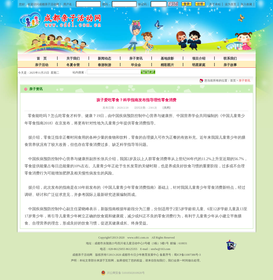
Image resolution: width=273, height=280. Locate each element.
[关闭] (166, 107)
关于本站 (215, 4)
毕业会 (136, 65)
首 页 (42, 58)
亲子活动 (41, 65)
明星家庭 (198, 65)
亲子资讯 (136, 58)
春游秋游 (104, 65)
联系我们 (230, 58)
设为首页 (230, 4)
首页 (233, 80)
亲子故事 (230, 65)
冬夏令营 (73, 65)
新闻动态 (104, 58)
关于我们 (73, 58)
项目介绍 (198, 58)
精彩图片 (167, 65)
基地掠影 (167, 58)
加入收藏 (246, 4)
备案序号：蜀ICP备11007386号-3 (180, 254)
